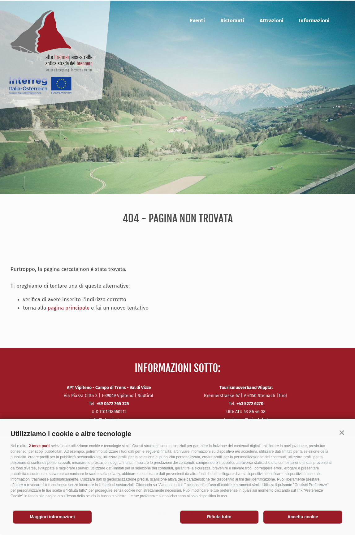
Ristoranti (232, 20)
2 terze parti (39, 446)
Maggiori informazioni (52, 516)
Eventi (197, 20)
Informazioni (314, 20)
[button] (341, 432)
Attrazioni (272, 20)
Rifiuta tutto (219, 516)
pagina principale (68, 308)
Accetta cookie (303, 516)
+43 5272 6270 (249, 403)
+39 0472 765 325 (113, 403)
